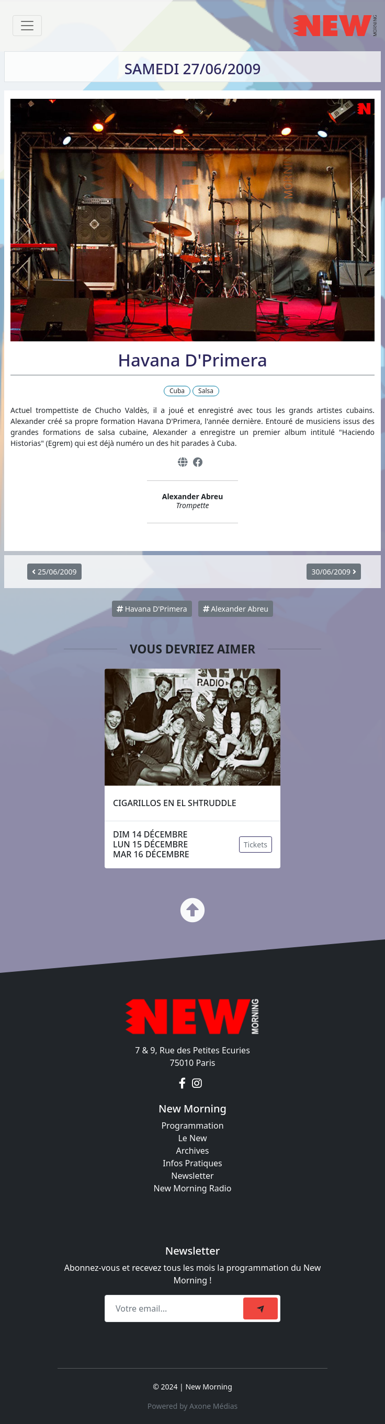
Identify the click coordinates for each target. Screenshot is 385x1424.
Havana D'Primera (152, 609)
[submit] (260, 1308)
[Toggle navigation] (27, 25)
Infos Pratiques (192, 1163)
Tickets (255, 844)
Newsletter (192, 1175)
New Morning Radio (193, 1188)
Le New (192, 1138)
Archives (192, 1150)
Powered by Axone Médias (192, 1406)
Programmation (192, 1125)
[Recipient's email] (175, 1308)
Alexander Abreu (235, 609)
